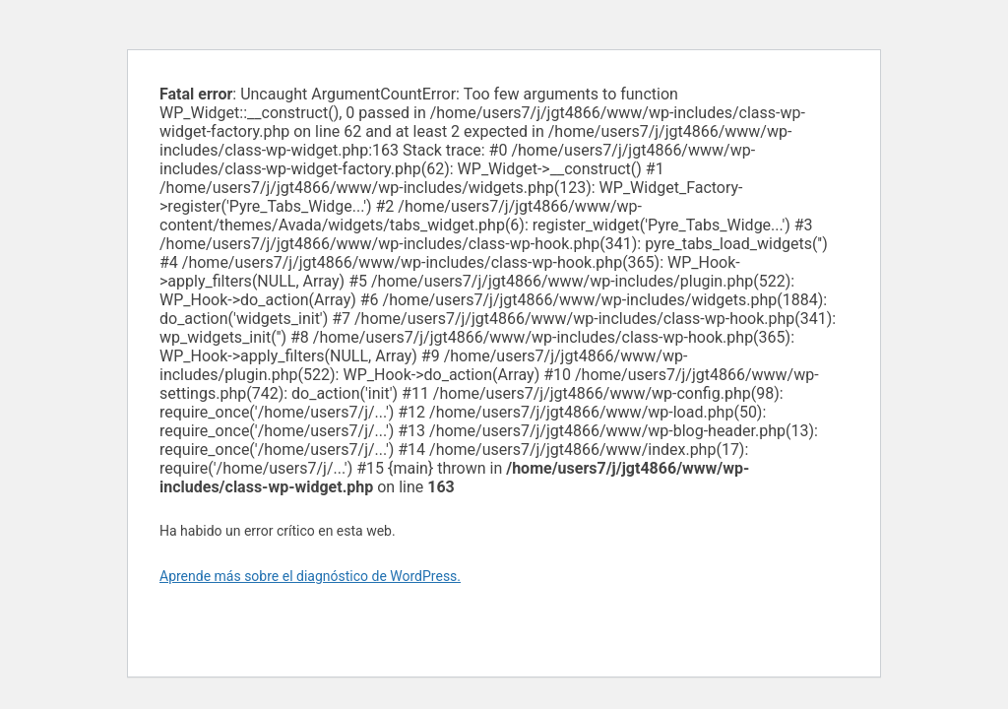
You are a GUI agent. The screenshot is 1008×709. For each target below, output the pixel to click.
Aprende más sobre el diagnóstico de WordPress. (310, 576)
